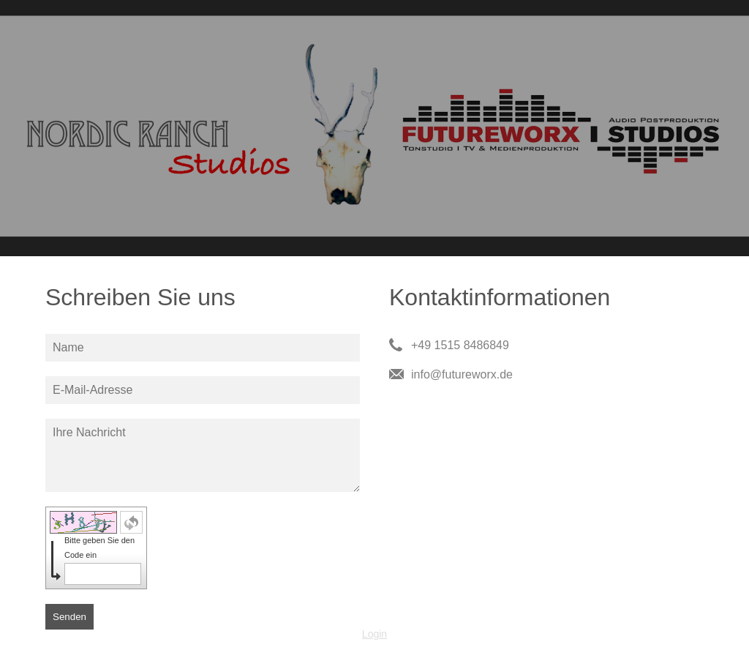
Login (374, 634)
